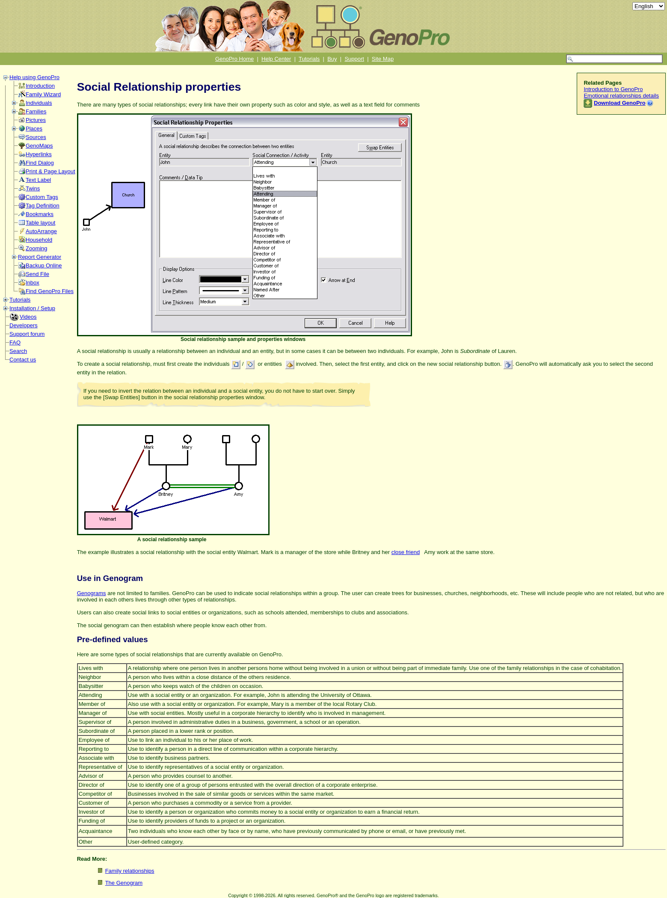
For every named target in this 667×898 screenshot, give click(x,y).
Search (18, 351)
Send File (37, 274)
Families (36, 111)
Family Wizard (43, 94)
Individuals (39, 103)
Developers (23, 325)
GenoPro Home (234, 59)
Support (354, 59)
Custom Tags (42, 197)
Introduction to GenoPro (613, 89)
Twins (33, 188)
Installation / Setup (32, 308)
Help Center (276, 59)
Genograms (91, 593)
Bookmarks (39, 214)
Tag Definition (42, 205)
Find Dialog (40, 163)
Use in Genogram (110, 578)
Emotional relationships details (621, 95)
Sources (36, 137)
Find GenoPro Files (50, 291)
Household (39, 240)
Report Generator (39, 257)
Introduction (40, 86)
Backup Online (44, 265)
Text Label (38, 180)
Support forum (26, 334)
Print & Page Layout (50, 171)
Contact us (22, 359)
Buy (332, 59)
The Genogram (123, 883)
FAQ (15, 342)
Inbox (32, 282)
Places (34, 128)
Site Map (383, 59)
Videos (28, 317)
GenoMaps (39, 145)
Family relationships (129, 871)
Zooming (36, 248)
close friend (405, 552)
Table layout (40, 222)
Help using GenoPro (34, 77)
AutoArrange (41, 231)
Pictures (36, 120)
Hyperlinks (39, 154)
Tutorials (309, 59)
